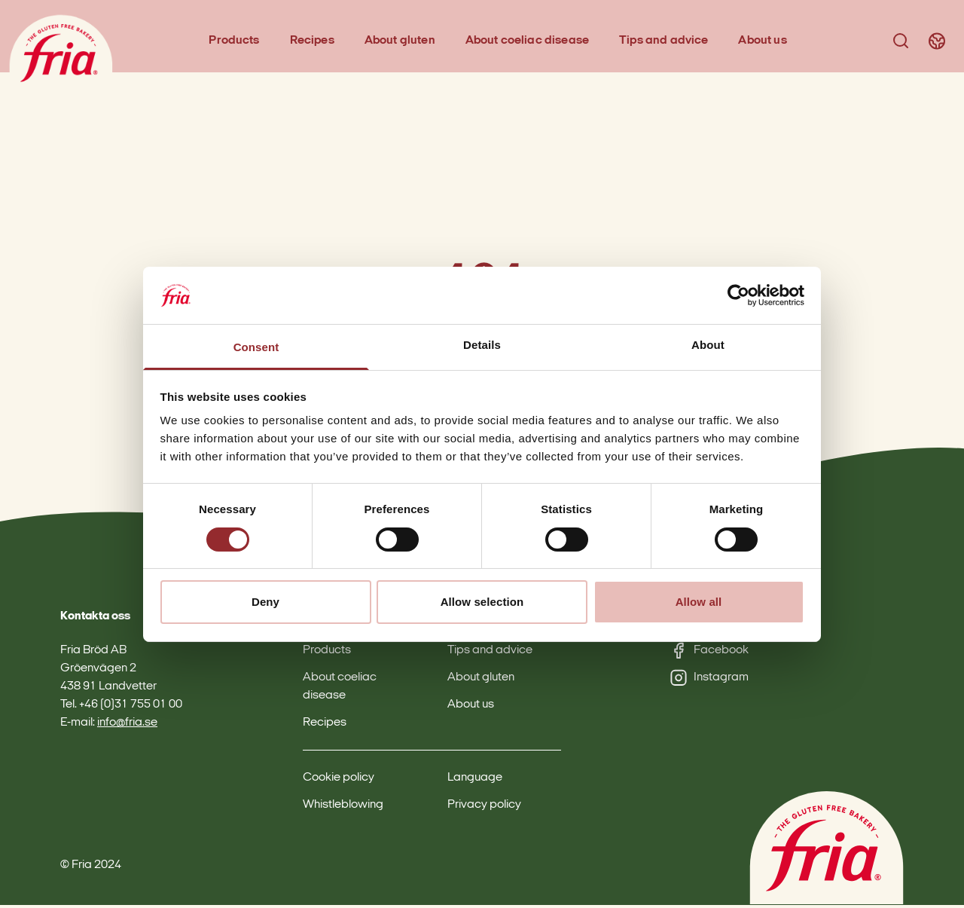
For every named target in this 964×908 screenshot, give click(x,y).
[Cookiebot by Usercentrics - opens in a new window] (738, 295)
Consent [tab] (256, 347)
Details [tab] (482, 344)
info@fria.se (127, 726)
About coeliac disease (528, 42)
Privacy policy (484, 808)
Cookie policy (338, 781)
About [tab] (708, 344)
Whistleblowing (343, 808)
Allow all (699, 601)
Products (236, 42)
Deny (265, 601)
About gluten (401, 42)
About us (764, 42)
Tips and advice (665, 42)
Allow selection (482, 601)
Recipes (313, 42)
